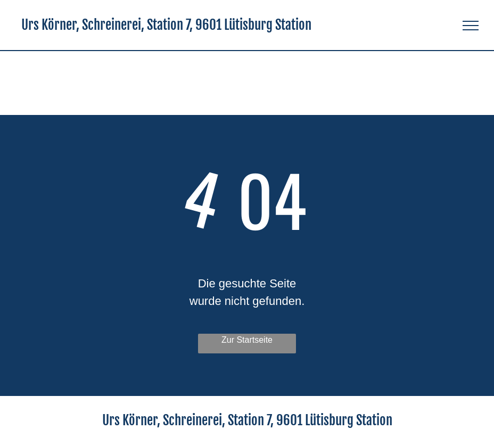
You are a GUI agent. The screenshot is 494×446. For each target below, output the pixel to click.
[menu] (470, 25)
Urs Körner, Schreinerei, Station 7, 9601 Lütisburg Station (166, 24)
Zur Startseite (247, 339)
